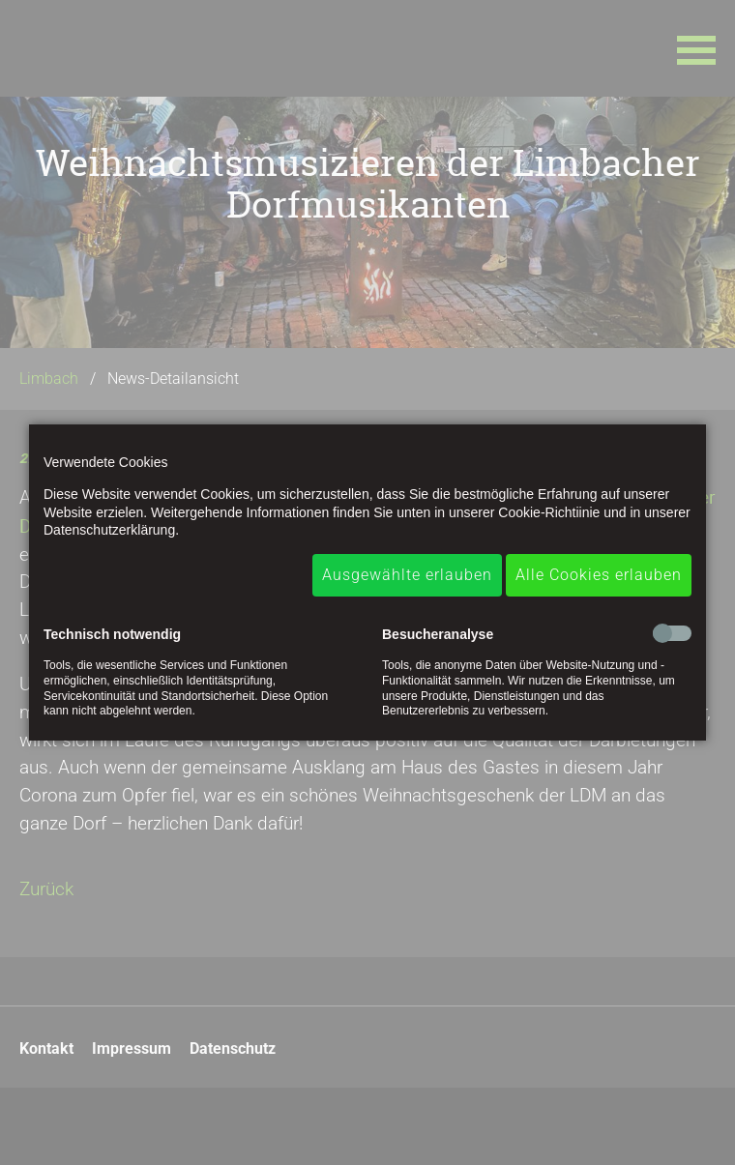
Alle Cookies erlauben (598, 575)
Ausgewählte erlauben (407, 575)
